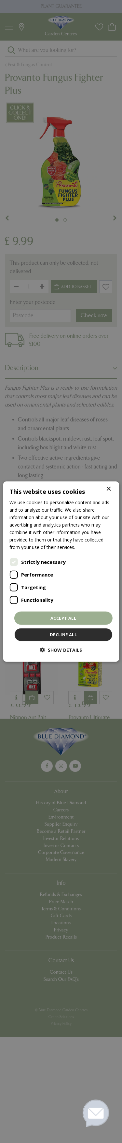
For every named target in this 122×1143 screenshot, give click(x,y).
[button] (61, 650)
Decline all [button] (63, 635)
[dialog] (61, 571)
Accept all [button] (63, 618)
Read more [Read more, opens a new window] (88, 547)
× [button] (108, 488)
